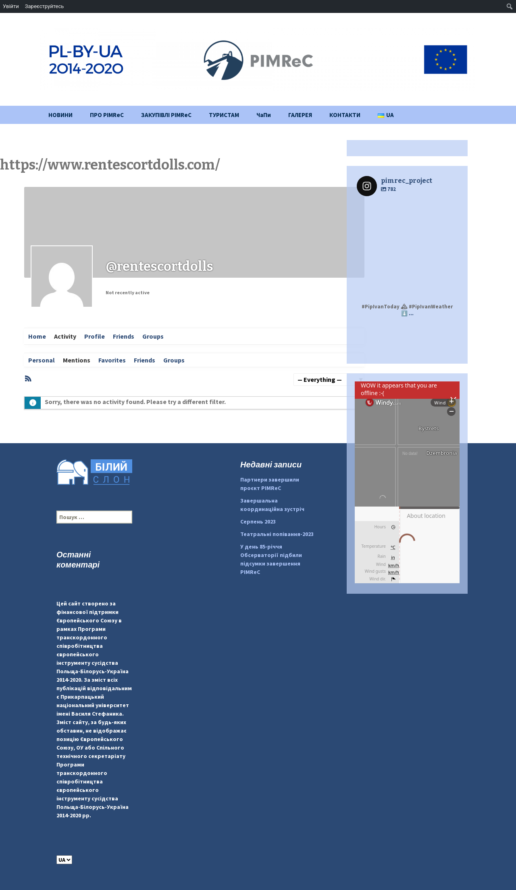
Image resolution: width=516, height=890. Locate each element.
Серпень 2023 (258, 521)
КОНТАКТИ (344, 115)
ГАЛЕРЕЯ (300, 115)
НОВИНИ (60, 115)
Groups (153, 336)
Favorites (112, 360)
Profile (94, 336)
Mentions (76, 360)
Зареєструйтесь (44, 6)
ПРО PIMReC (107, 115)
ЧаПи (263, 115)
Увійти (11, 6)
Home (37, 336)
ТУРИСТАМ (224, 115)
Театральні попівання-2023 (277, 534)
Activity (65, 336)
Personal (41, 360)
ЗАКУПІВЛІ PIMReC (166, 115)
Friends (123, 336)
